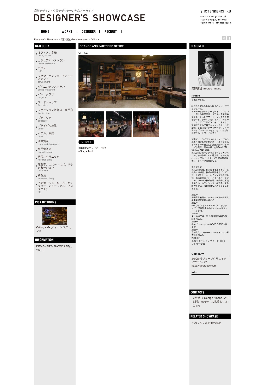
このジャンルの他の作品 (206, 323)
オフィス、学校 (47, 54)
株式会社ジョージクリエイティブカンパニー (209, 260)
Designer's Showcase (46, 39)
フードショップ (47, 103)
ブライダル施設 (47, 127)
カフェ (42, 69)
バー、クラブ (46, 96)
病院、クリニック (48, 158)
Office (94, 39)
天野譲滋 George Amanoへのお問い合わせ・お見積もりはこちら (210, 301)
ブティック (44, 119)
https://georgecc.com (204, 265)
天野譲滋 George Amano (74, 39)
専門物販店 (45, 150)
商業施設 (48, 142)
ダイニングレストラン (51, 88)
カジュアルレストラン (51, 62)
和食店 (46, 177)
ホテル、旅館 (46, 135)
